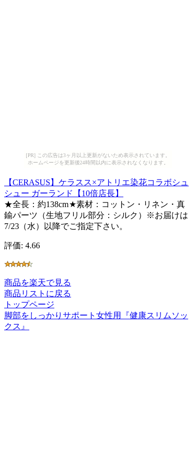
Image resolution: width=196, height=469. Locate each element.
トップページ (29, 304)
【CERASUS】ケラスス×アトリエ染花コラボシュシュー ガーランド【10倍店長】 (96, 186)
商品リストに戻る (37, 293)
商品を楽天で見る (37, 282)
